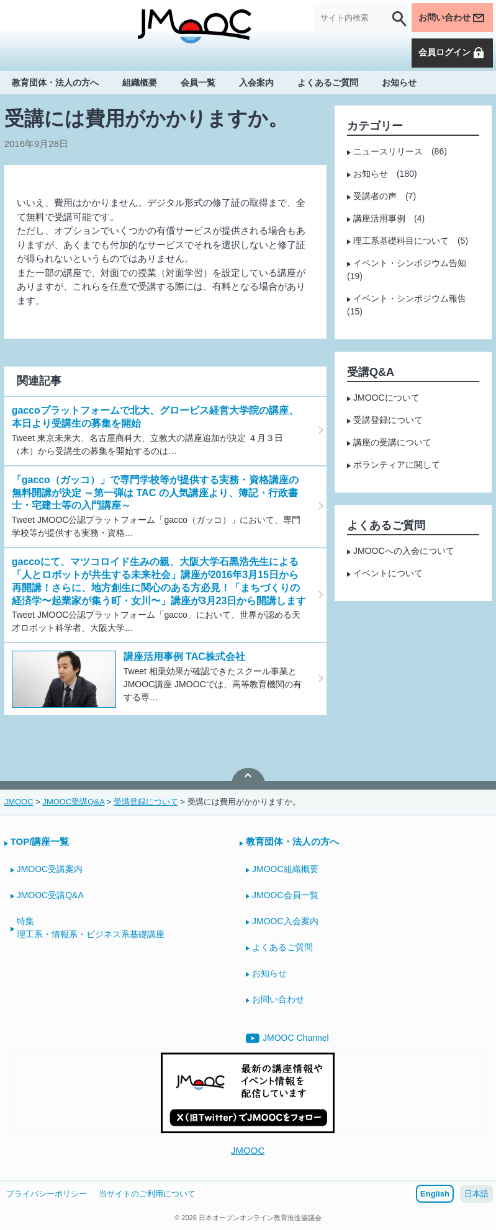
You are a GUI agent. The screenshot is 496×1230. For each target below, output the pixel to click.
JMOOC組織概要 (285, 869)
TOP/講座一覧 (40, 841)
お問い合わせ (451, 18)
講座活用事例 (379, 218)
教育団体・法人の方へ (55, 82)
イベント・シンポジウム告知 (409, 263)
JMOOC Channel (287, 1038)
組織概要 (139, 82)
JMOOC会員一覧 (285, 895)
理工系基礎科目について (401, 241)
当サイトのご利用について (147, 1193)
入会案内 (256, 82)
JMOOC (247, 1150)
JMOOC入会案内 (285, 921)
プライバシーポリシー (46, 1193)
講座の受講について (392, 442)
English (434, 1193)
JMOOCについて (386, 398)
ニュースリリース (388, 151)
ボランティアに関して (396, 465)
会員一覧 (198, 82)
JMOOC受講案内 (50, 869)
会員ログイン (451, 53)
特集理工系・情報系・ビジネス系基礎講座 (91, 927)
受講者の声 (375, 196)
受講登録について (388, 420)
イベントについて (388, 573)
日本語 (476, 1193)
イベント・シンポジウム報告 (409, 298)
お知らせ (399, 82)
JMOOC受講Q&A (50, 895)
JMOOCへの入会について (403, 551)
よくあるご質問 (327, 82)
